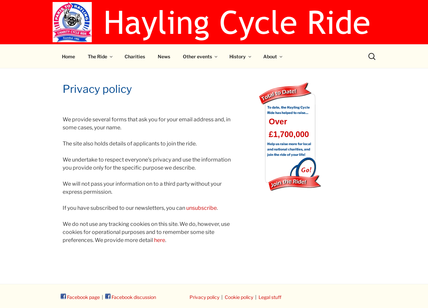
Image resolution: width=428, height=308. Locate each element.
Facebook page (80, 297)
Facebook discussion (130, 297)
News (164, 56)
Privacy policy (204, 297)
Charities (135, 56)
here (159, 240)
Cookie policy (239, 297)
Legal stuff (270, 297)
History (240, 56)
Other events (200, 56)
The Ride (101, 56)
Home (68, 56)
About (273, 56)
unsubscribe (201, 208)
